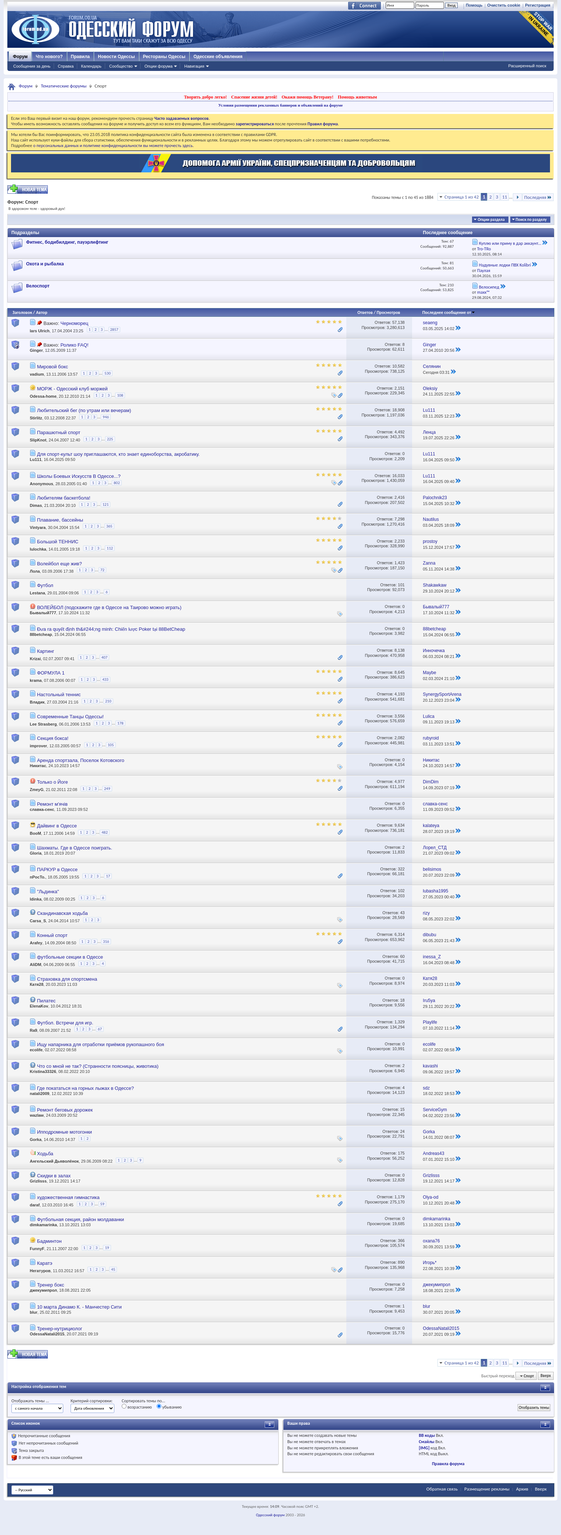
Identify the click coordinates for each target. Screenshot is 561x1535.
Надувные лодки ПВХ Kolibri (505, 265)
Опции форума (158, 66)
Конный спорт (52, 935)
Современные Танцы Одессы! (70, 716)
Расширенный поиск (527, 66)
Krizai (35, 658)
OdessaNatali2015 (47, 1334)
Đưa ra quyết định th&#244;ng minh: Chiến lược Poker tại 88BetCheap (111, 629)
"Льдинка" (48, 891)
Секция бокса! (53, 738)
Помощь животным (357, 97)
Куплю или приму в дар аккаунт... (510, 243)
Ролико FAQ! (74, 345)
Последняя (538, 197)
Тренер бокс (50, 1285)
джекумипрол (43, 1290)
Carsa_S (38, 921)
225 (110, 439)
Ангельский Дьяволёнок (54, 1161)
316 (106, 941)
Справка (66, 66)
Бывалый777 (43, 613)
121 (106, 504)
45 (113, 1269)
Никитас (38, 765)
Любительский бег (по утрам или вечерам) (84, 410)
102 (401, 890)
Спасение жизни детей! (254, 97)
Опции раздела (491, 219)
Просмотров (388, 312)
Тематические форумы (63, 86)
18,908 (398, 410)
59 (102, 1204)
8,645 (399, 672)
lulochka (38, 549)
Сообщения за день (31, 66)
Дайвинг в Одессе (57, 826)
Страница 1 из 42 (461, 197)
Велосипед (489, 287)
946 (106, 417)
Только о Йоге (52, 782)
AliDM (35, 964)
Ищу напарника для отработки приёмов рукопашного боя (100, 1044)
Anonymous (41, 484)
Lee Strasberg (43, 724)
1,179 (399, 1197)
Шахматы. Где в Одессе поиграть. (74, 848)
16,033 (398, 475)
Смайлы (426, 1441)
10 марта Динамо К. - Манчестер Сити (79, 1307)
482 (104, 832)
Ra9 (33, 1030)
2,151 (399, 388)
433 (105, 679)
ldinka (36, 899)
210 (108, 701)
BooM (35, 833)
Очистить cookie (503, 5)
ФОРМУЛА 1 (51, 673)
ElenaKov (39, 1006)
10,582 (398, 366)
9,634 (399, 825)
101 (401, 585)
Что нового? (49, 56)
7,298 (399, 519)
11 (504, 197)
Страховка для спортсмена (67, 979)
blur (33, 1312)
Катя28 (36, 984)
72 (102, 570)
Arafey (36, 943)
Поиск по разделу (531, 219)
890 (401, 1262)
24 (402, 1131)
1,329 (399, 1022)
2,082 (399, 738)
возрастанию (137, 1407)
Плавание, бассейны (60, 520)
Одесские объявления (217, 56)
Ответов (365, 312)
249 (107, 788)
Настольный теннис (59, 694)
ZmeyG (36, 790)
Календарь (91, 66)
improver (38, 746)
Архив (522, 1489)
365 (109, 526)
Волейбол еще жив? (59, 563)
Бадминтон (49, 1241)
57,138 (398, 322)
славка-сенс (42, 809)
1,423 (399, 563)
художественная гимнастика (68, 1197)
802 (117, 482)
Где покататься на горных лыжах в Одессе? (85, 1088)
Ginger (36, 350)
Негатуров (40, 1271)
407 (104, 657)
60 (402, 956)
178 (120, 723)
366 (401, 1240)
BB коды (427, 1435)
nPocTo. (38, 877)
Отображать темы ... (30, 1400)
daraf (35, 1205)
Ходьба (45, 1153)
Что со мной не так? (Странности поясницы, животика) (97, 1066)
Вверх (545, 1376)
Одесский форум (270, 1515)
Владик (37, 702)
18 (402, 1000)
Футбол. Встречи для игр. (65, 1023)
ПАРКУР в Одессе (57, 869)
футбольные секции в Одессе (70, 957)
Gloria (36, 853)
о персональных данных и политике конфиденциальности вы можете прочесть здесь (113, 145)
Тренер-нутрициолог (59, 1328)
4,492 (399, 432)
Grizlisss (38, 1181)
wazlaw (37, 1115)
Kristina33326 (43, 1071)
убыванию (169, 1407)
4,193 (399, 694)
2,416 (399, 497)
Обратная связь (442, 1489)
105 (111, 745)
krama (36, 680)
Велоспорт (37, 286)
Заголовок (22, 312)
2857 (114, 329)
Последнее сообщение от (448, 312)
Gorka (36, 1139)
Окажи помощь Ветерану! (307, 97)
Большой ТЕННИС (58, 541)
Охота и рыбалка (45, 264)
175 (401, 1153)
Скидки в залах (54, 1175)
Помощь (474, 5)
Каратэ (45, 1263)
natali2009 (39, 1093)
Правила (80, 56)
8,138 (399, 650)
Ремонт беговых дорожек (65, 1110)
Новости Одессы (116, 56)
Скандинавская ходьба (62, 913)
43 (402, 912)
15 (402, 1109)
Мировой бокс (52, 366)
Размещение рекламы (487, 1489)
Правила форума (448, 1463)
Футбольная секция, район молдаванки (80, 1219)
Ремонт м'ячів (52, 804)
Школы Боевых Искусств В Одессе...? (79, 476)
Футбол (45, 585)
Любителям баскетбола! (63, 498)
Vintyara (38, 527)
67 (100, 1029)
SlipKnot (38, 440)
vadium (37, 374)
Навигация (194, 66)
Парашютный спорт (59, 432)
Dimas (36, 506)
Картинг (45, 651)
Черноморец (74, 323)
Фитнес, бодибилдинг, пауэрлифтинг (67, 242)
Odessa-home (43, 396)
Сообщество (121, 66)
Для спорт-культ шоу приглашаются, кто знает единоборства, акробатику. (118, 454)
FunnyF (37, 1248)
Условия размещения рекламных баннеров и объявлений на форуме (280, 105)
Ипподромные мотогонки (64, 1132)
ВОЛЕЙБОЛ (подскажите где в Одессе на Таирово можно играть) (109, 607)
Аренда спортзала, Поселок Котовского (80, 760)
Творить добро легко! (205, 97)
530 (107, 373)
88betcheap (41, 634)
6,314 (399, 934)
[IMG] (424, 1447)
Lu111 (36, 459)
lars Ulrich (40, 331)
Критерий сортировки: (91, 1400)
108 (120, 395)
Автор (41, 312)
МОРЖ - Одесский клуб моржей (72, 388)
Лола (35, 571)
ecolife (36, 1050)
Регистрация (537, 5)
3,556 (399, 716)
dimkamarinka (43, 1225)
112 (110, 548)
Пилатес (46, 1000)
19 (107, 1247)
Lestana (37, 593)
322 (401, 869)
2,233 (399, 541)
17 (108, 876)
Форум (20, 56)
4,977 (399, 781)
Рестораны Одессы (164, 56)
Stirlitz (36, 418)
